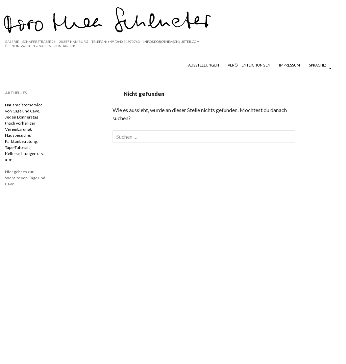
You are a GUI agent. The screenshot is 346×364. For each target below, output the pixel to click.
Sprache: (318, 65)
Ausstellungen (203, 65)
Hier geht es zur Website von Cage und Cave (25, 177)
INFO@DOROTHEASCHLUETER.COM (171, 42)
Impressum (289, 65)
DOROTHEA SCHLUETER (44, 65)
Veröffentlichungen (249, 65)
